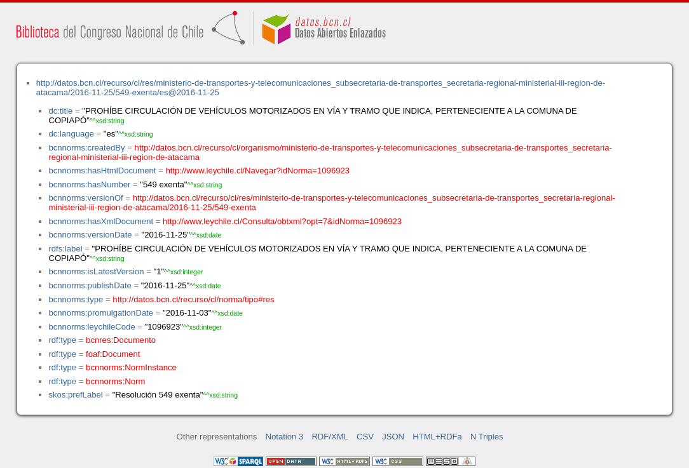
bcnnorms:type (75, 299)
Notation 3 (285, 436)
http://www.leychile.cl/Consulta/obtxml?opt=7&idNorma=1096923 (282, 221)
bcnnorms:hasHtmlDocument (102, 170)
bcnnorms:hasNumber (89, 184)
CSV (365, 436)
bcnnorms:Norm (115, 381)
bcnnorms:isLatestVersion (96, 271)
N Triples (486, 436)
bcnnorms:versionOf (85, 198)
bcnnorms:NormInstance (131, 367)
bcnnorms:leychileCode (91, 326)
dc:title (60, 111)
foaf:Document (113, 354)
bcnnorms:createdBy (86, 147)
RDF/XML (329, 436)
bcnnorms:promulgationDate (100, 313)
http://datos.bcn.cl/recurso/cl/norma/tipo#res (193, 299)
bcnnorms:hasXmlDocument (100, 221)
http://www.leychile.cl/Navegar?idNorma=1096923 (257, 170)
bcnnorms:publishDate (89, 285)
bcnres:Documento (121, 340)
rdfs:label (65, 248)
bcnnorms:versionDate (90, 234)
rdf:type (62, 340)
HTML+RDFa (437, 436)
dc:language (70, 133)
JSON (393, 436)
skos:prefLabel (75, 394)
